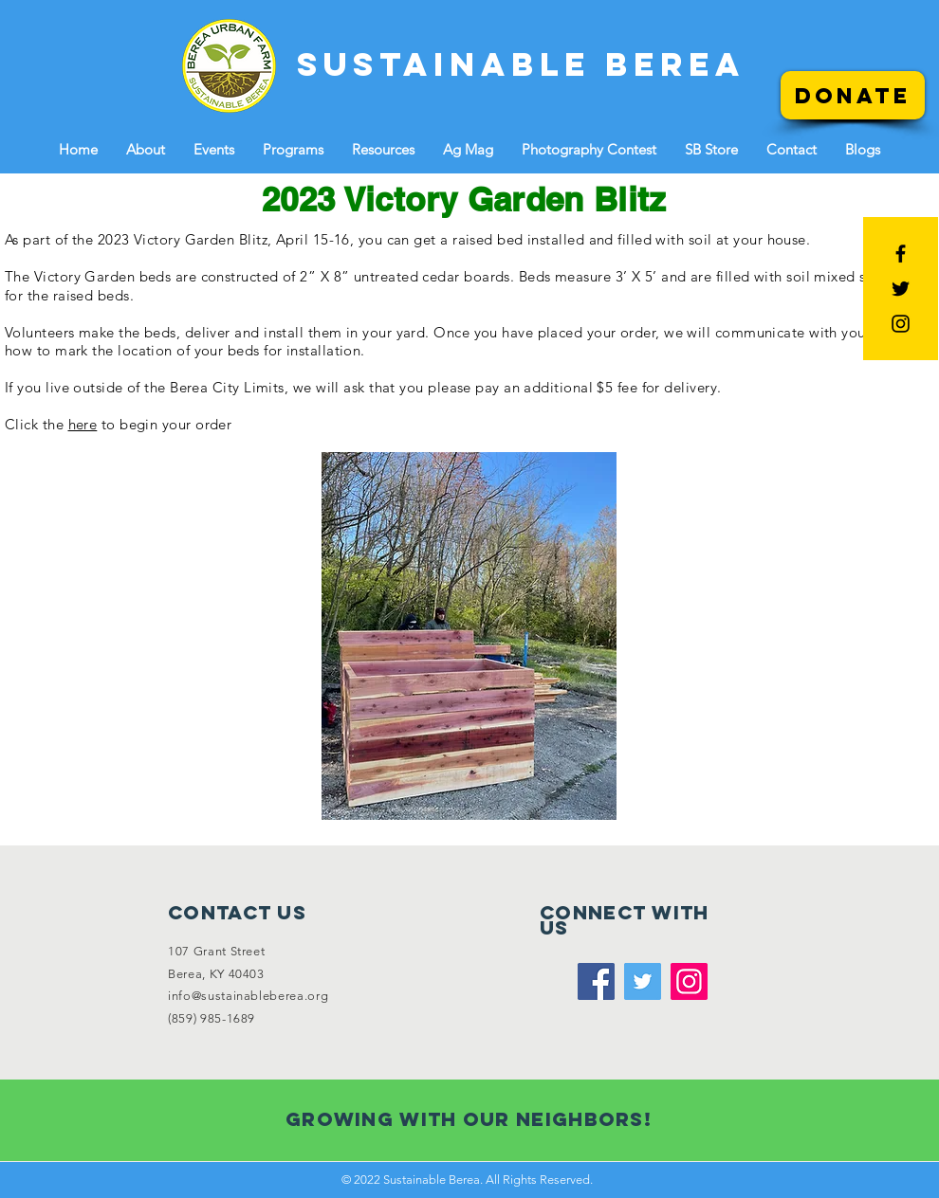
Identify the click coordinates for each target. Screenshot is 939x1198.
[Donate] (853, 95)
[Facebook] (596, 981)
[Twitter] (642, 981)
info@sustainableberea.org (248, 996)
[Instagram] (689, 981)
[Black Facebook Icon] (900, 253)
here (83, 424)
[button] (145, 149)
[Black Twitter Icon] (900, 288)
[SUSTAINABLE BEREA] (521, 63)
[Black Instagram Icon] (900, 324)
